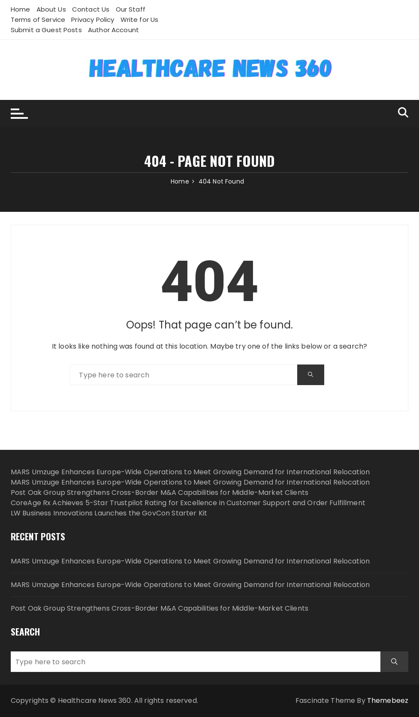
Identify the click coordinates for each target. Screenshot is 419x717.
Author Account (113, 29)
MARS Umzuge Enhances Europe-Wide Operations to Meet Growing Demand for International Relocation (190, 472)
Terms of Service (38, 19)
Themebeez (387, 700)
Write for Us (140, 19)
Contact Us (91, 9)
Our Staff (130, 9)
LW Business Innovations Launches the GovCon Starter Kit (109, 513)
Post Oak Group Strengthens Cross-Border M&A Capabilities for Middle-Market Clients (159, 492)
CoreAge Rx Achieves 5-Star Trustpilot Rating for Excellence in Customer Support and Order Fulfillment (188, 503)
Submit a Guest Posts (46, 29)
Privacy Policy (92, 19)
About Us (51, 9)
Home (20, 9)
